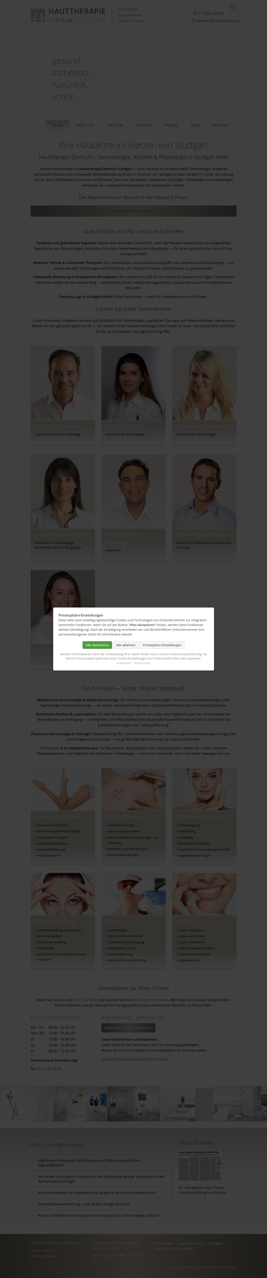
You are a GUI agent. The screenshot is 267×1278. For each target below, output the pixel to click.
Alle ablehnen (126, 645)
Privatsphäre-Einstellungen (162, 645)
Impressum (124, 663)
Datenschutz (142, 663)
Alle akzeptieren (97, 645)
